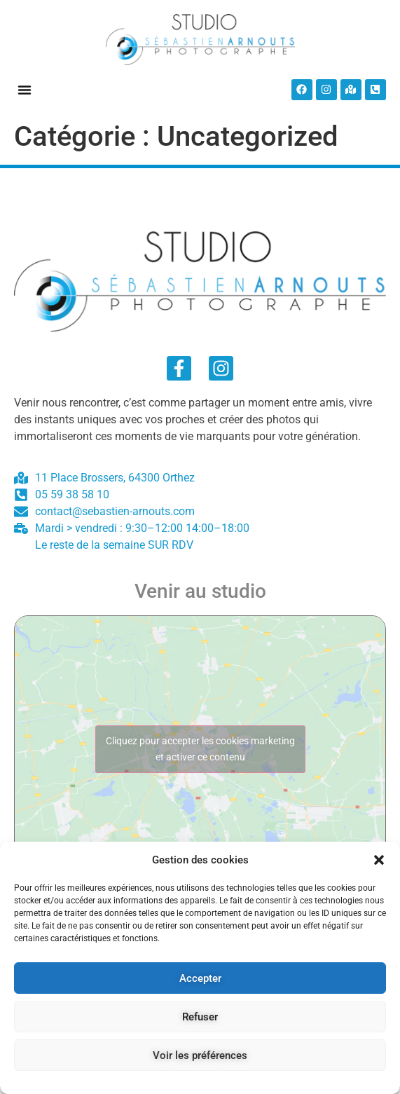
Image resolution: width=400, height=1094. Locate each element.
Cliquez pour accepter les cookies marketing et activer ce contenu (200, 749)
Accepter (200, 978)
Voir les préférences (200, 1055)
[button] (379, 860)
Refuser (200, 1017)
